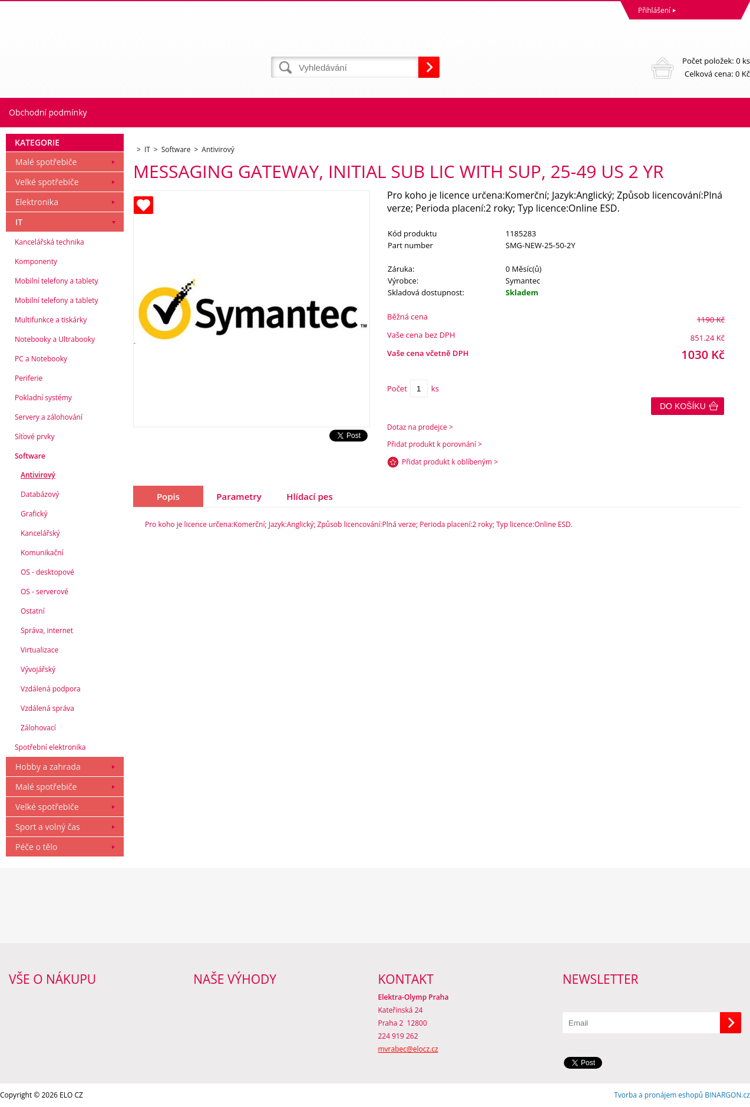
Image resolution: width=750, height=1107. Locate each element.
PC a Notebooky (41, 359)
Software (30, 456)
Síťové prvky (35, 436)
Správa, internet (47, 630)
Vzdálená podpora (51, 689)
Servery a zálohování (48, 417)
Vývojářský (38, 669)
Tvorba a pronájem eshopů (658, 1095)
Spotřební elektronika (50, 747)
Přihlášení (654, 10)
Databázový (40, 494)
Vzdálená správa (47, 708)
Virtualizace (39, 650)
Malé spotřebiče (46, 161)
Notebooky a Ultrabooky (55, 339)
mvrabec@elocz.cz (408, 1049)
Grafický (34, 514)
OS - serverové (44, 592)
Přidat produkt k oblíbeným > (450, 462)
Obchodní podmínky (48, 112)
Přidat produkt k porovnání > (434, 444)
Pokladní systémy (43, 398)
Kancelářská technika (49, 242)
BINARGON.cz (727, 1095)
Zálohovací (38, 728)
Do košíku (683, 406)
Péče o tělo (36, 846)
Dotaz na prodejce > (420, 427)
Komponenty (36, 261)
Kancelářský (40, 533)
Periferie (28, 378)
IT (18, 222)
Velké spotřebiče (47, 181)
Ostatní (33, 611)
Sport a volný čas (47, 826)
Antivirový (38, 475)
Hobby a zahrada (48, 766)
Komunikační (42, 553)
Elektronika (36, 201)
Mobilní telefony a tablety (56, 281)
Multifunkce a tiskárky (51, 320)
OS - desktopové (47, 572)
